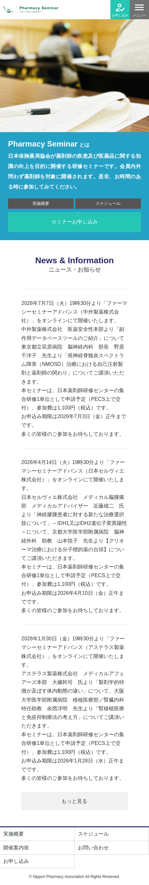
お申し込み (120, 15)
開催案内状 (16, 847)
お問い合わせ (93, 847)
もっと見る (74, 801)
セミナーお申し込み (74, 221)
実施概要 (41, 203)
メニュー (139, 15)
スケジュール (108, 203)
